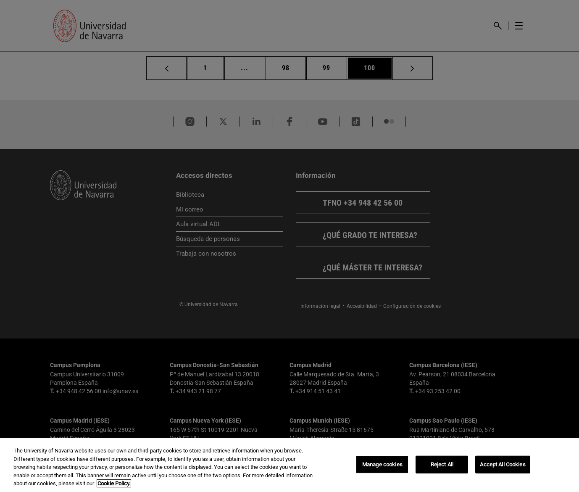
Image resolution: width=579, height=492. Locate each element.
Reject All (442, 464)
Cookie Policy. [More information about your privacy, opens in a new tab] (113, 483)
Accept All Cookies (502, 464)
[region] (289, 465)
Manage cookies (382, 464)
